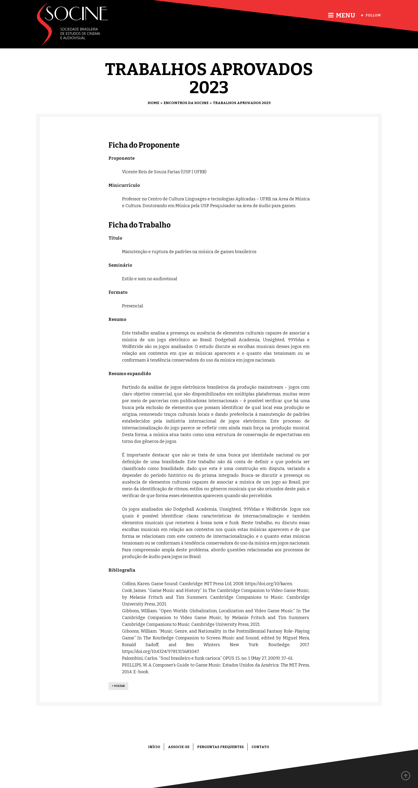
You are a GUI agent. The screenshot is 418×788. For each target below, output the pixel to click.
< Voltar (118, 686)
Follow (371, 15)
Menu (341, 15)
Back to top (406, 776)
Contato (260, 747)
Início (154, 747)
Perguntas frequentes (220, 747)
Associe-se (178, 747)
